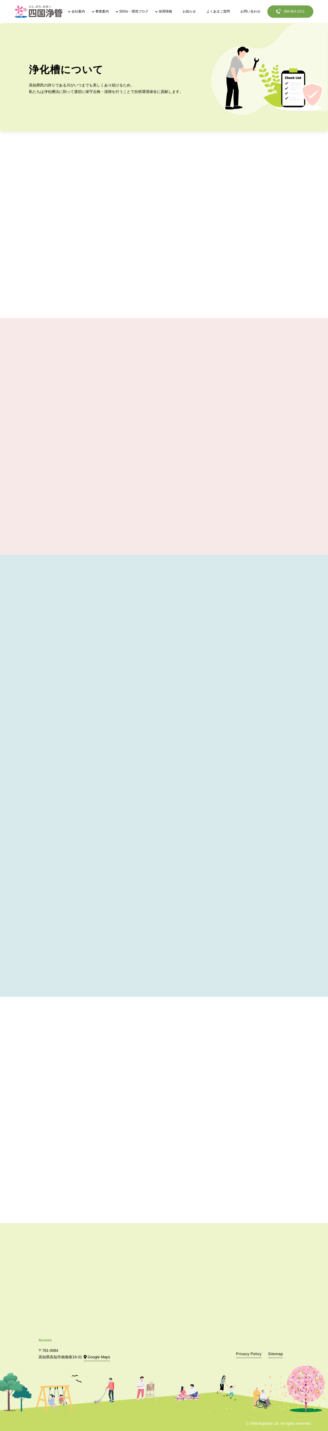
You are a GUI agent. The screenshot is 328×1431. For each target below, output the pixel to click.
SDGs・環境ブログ (133, 11)
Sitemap (275, 1354)
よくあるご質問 (218, 11)
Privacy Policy (248, 1354)
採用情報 (165, 11)
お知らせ (189, 11)
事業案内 (102, 11)
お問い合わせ (250, 11)
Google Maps (99, 1357)
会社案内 (78, 11)
